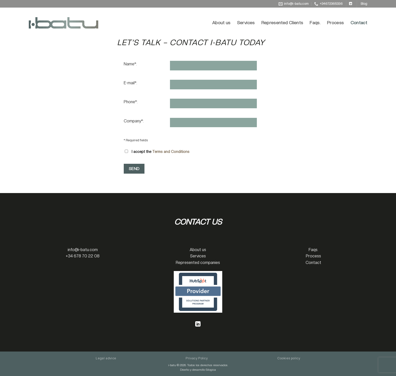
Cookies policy (288, 358)
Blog (364, 4)
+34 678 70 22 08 (83, 256)
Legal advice (106, 358)
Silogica (211, 369)
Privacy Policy (197, 358)
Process (335, 22)
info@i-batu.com (83, 249)
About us (221, 22)
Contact (359, 22)
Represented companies (198, 262)
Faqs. (315, 22)
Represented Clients (282, 22)
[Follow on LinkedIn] (350, 4)
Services (246, 22)
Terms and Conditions (170, 151)
